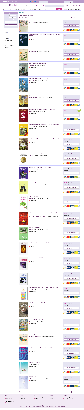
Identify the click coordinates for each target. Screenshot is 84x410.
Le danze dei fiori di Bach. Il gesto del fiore (37, 63)
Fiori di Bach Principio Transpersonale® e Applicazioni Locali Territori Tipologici (45, 138)
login (41, 2)
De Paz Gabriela (32, 289)
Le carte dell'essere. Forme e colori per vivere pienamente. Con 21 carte (43, 287)
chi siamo (22, 397)
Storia (6, 32)
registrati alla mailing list (39, 399)
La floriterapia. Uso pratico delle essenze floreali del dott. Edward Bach (43, 347)
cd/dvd (40, 9)
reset (5, 26)
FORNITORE (66, 9)
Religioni (6, 47)
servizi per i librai (9, 399)
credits (42, 409)
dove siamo (23, 398)
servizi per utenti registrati (40, 397)
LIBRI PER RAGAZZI (33, 9)
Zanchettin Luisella (38, 336)
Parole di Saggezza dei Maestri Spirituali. (37, 302)
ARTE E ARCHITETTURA (7, 9)
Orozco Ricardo (32, 155)
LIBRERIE (72, 9)
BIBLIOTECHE (77, 9)
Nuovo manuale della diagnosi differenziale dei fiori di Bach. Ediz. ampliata (44, 124)
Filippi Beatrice (31, 275)
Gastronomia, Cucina (8, 40)
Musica (6, 30)
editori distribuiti (9, 398)
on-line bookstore (9, 397)
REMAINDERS (59, 9)
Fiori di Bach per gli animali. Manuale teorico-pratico (39, 182)
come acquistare (53, 397)
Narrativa (6, 43)
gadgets (45, 9)
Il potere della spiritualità (34, 20)
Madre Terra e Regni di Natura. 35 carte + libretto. (38, 78)
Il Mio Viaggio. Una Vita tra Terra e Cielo (36, 319)
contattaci (23, 399)
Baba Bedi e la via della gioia (34, 227)
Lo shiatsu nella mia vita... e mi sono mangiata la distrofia (40, 273)
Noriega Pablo (31, 169)
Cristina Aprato (31, 80)
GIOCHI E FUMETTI (24, 9)
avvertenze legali (67, 397)
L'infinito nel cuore (32, 376)
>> (79, 17)
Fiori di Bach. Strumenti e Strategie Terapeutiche (38, 153)
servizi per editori (9, 402)
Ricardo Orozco (32, 22)
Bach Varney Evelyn (32, 51)
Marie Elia (30, 111)
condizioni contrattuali (68, 398)
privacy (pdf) (66, 399)
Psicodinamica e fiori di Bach (34, 362)
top (19, 389)
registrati (45, 2)
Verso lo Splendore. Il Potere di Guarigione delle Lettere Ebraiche (42, 109)
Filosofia (6, 38)
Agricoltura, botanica (9, 36)
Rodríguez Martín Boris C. (33, 97)
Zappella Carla (31, 321)
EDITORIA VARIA (17, 9)
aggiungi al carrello (71, 25)
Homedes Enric (31, 184)
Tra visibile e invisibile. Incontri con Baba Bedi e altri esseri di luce (42, 242)
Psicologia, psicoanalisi (9, 45)
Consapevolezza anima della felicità (36, 257)
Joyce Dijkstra (31, 65)
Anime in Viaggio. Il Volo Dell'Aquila (36, 334)
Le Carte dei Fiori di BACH (34, 196)
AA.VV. (30, 304)
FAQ (50, 399)
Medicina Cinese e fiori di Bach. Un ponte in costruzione (40, 167)
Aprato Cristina (31, 198)
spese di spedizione (53, 398)
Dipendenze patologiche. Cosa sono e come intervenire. (40, 95)
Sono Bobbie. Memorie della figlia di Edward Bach (39, 49)
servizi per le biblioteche (10, 401)
